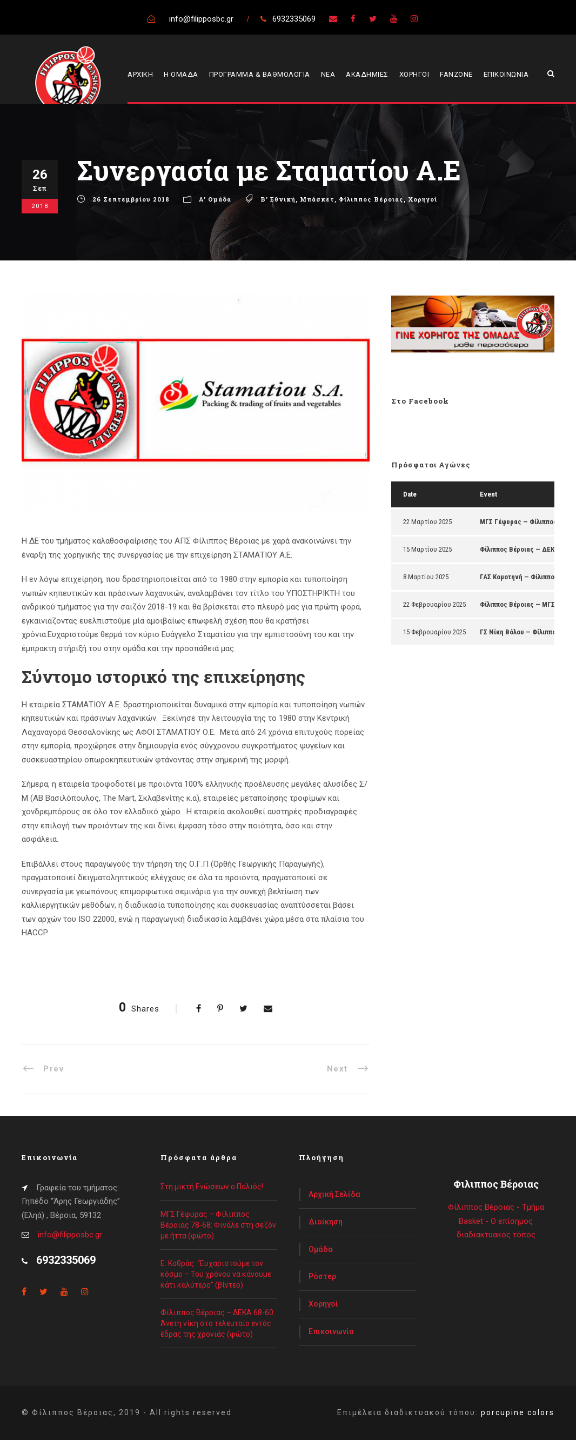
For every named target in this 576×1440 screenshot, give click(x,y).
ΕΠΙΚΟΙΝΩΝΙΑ (506, 74)
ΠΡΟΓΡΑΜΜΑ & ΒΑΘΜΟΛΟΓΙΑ (259, 74)
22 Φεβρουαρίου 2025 (434, 604)
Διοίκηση (326, 1221)
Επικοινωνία (331, 1331)
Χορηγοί (422, 199)
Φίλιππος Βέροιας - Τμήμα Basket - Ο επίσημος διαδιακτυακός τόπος (496, 1221)
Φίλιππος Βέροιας (371, 199)
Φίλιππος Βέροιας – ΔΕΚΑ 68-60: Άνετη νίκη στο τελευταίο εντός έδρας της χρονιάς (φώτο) (217, 1323)
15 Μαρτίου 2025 (427, 549)
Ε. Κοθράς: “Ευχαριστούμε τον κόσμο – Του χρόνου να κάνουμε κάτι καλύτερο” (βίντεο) (215, 1274)
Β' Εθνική (278, 199)
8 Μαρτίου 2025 (425, 577)
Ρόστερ (322, 1276)
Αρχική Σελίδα (334, 1194)
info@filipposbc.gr (70, 1235)
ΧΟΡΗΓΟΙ (414, 74)
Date (410, 494)
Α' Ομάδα (215, 199)
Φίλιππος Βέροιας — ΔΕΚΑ (519, 549)
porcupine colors (517, 1412)
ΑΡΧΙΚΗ (140, 74)
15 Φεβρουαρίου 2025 (434, 632)
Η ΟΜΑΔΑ (181, 74)
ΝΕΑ (328, 74)
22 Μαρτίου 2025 (427, 522)
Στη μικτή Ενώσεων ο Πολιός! (211, 1186)
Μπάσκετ (317, 199)
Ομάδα (321, 1249)
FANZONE (456, 74)
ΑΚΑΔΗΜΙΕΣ (367, 74)
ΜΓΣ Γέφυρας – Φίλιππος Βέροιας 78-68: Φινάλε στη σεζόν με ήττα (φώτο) (218, 1225)
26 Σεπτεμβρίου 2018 (131, 199)
